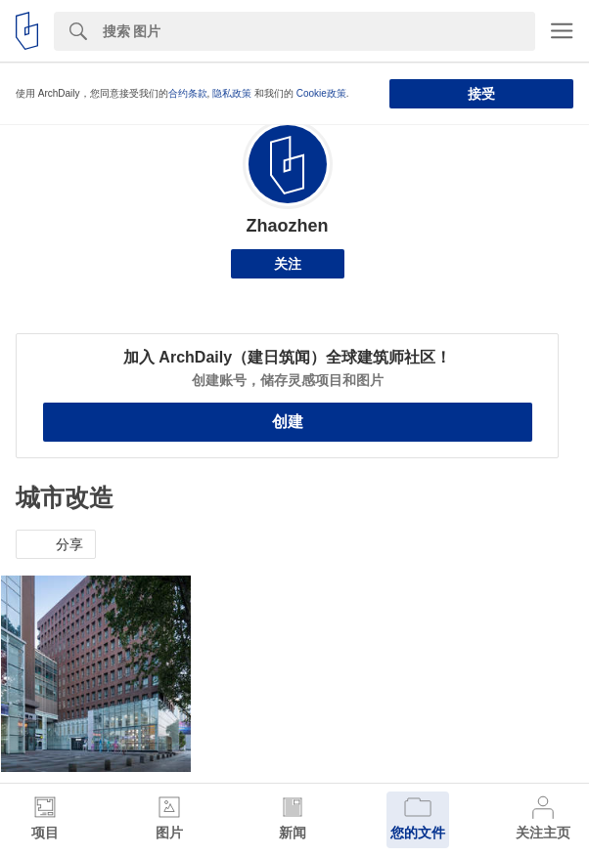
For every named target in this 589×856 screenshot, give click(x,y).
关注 (287, 264)
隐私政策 (231, 93)
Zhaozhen (288, 225)
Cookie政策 (321, 93)
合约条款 (187, 93)
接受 (481, 94)
